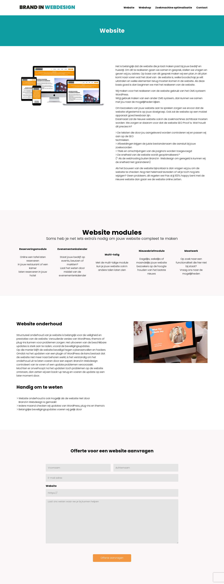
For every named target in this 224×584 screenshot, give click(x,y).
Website (51, 486)
